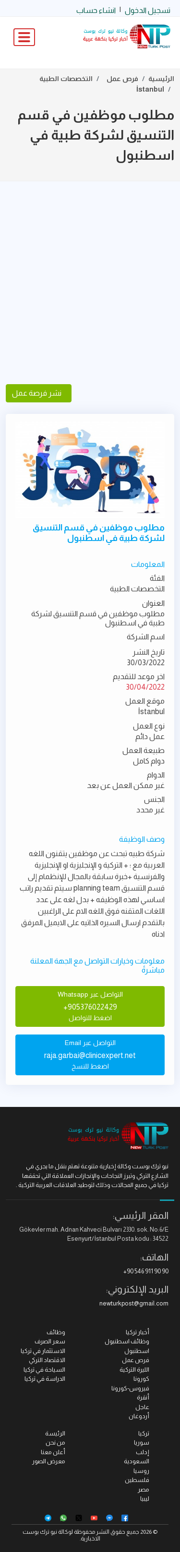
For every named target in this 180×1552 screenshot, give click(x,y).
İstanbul (150, 89)
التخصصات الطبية (66, 78)
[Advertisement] (90, 283)
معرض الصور (48, 1461)
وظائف (56, 1332)
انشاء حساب (96, 10)
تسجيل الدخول (147, 10)
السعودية (136, 1461)
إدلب (142, 1452)
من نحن (55, 1442)
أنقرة (143, 1397)
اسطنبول (136, 1350)
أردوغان (139, 1416)
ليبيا (144, 1498)
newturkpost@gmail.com (133, 1303)
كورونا (141, 1378)
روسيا (141, 1470)
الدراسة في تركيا (44, 1378)
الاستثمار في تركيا (43, 1350)
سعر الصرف (50, 1341)
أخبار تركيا (137, 1332)
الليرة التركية (134, 1369)
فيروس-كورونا (130, 1388)
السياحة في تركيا (44, 1369)
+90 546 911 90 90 (145, 1271)
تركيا (143, 1433)
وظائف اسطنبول (127, 1341)
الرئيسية (161, 78)
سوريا (141, 1442)
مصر (143, 1489)
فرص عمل (122, 78)
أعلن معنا (53, 1452)
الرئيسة (55, 1433)
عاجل (142, 1407)
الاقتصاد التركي (47, 1360)
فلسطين (137, 1479)
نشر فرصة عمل (38, 393)
